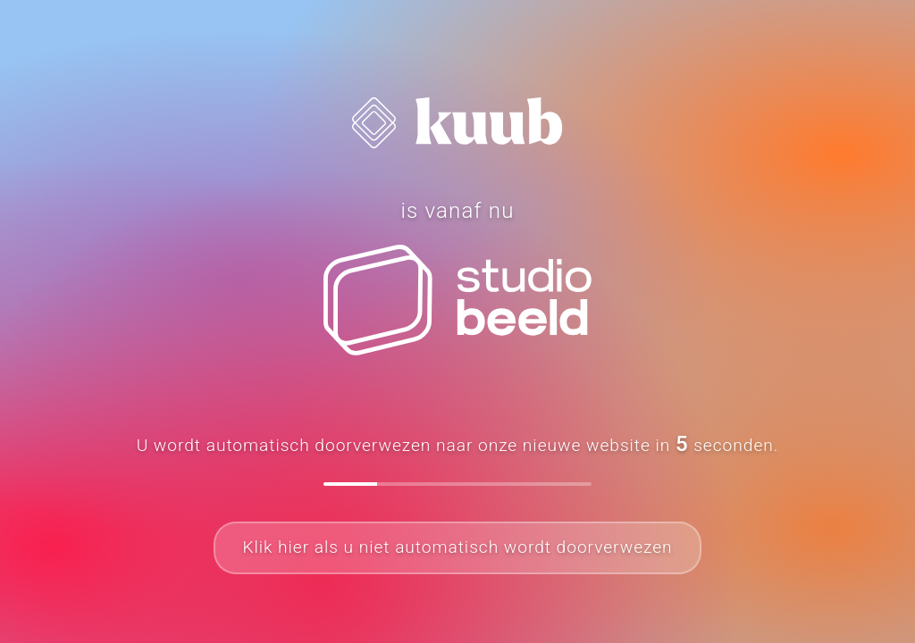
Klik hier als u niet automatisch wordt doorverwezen (457, 547)
